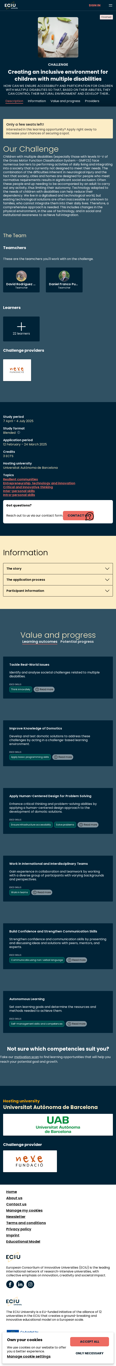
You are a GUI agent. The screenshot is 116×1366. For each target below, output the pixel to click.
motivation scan (26, 1057)
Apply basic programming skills (30, 757)
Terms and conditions (26, 1223)
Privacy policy (18, 1229)
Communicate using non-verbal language (37, 960)
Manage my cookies (24, 1210)
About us (14, 1198)
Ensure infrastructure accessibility (31, 824)
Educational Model (23, 1241)
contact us (78, 515)
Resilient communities (20, 479)
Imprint (12, 1235)
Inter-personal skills (19, 491)
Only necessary (90, 1353)
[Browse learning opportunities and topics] (110, 5)
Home (11, 1191)
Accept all (89, 1341)
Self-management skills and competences (37, 1023)
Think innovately (20, 689)
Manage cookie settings (29, 1356)
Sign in (94, 5)
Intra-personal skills (19, 495)
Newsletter (15, 1216)
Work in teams (19, 892)
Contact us (16, 1204)
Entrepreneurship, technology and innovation (39, 483)
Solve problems (65, 824)
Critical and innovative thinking (28, 487)
